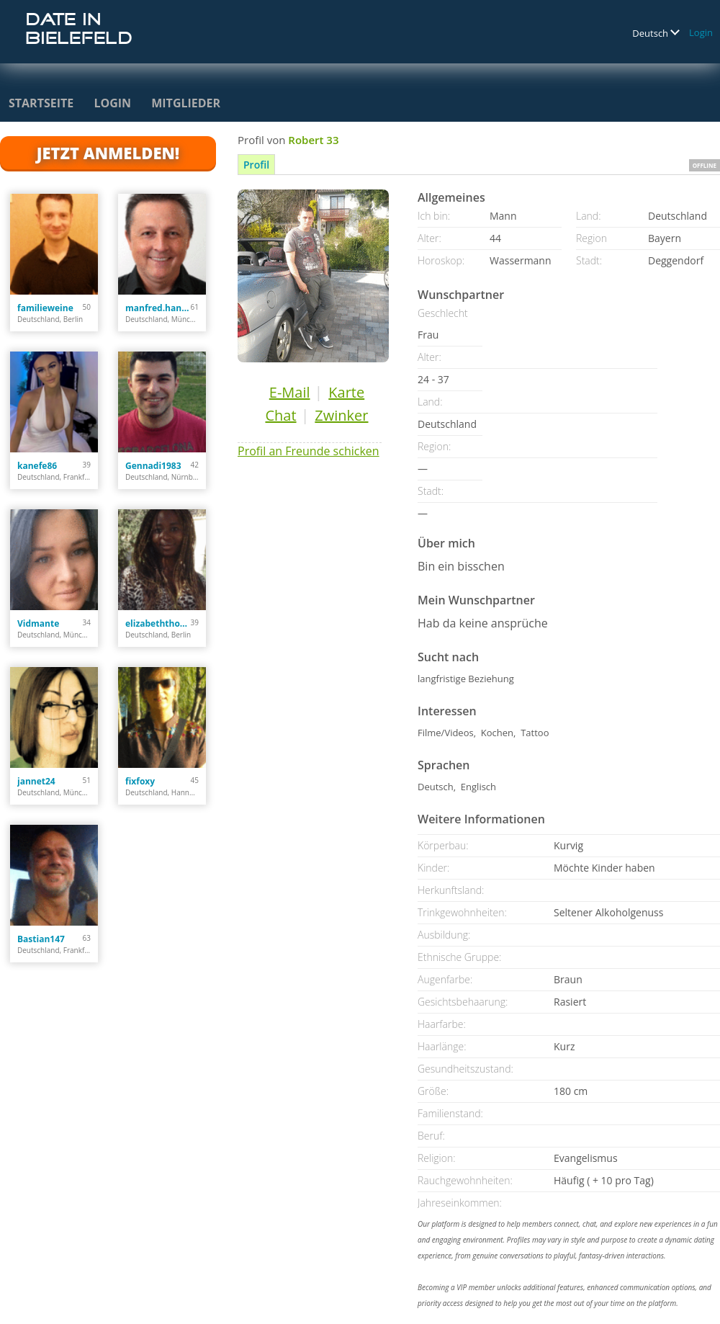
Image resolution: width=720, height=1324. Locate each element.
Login (701, 32)
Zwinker (341, 415)
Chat (280, 415)
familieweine (45, 308)
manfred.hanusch (158, 308)
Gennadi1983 (153, 466)
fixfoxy (140, 781)
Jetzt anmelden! (108, 153)
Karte (346, 392)
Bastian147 (41, 939)
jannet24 (36, 781)
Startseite (41, 103)
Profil (256, 164)
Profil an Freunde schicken (308, 451)
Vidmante (38, 623)
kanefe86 (37, 466)
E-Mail (289, 392)
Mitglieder (185, 103)
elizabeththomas (158, 623)
